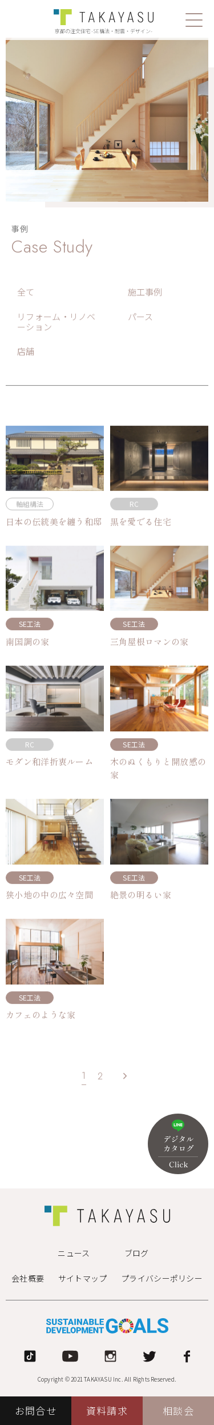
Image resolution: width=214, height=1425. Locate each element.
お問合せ (35, 1410)
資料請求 (106, 1410)
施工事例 (145, 292)
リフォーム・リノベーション (56, 322)
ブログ (136, 1253)
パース (141, 317)
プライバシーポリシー (162, 1278)
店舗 (26, 352)
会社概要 (27, 1278)
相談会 (178, 1410)
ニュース (74, 1253)
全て (26, 292)
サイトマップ (82, 1278)
